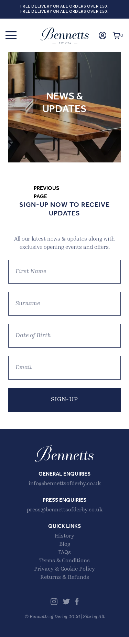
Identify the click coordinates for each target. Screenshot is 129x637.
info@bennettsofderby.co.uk (65, 484)
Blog (64, 544)
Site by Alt (94, 616)
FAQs (64, 552)
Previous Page (46, 193)
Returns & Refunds (64, 577)
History (64, 536)
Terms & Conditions (64, 561)
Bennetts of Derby (65, 35)
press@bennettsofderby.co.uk (65, 510)
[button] (11, 35)
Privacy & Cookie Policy (64, 569)
